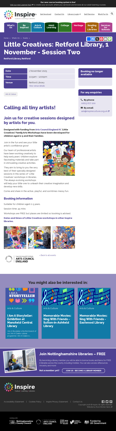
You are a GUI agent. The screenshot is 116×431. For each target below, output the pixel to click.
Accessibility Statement (14, 402)
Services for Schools (105, 27)
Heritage (78, 25)
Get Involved (45, 14)
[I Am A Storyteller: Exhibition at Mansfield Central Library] (22, 313)
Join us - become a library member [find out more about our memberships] (83, 371)
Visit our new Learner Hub (20, 5)
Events (25, 38)
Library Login (73, 14)
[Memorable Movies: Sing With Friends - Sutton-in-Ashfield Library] (58, 313)
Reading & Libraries (92, 27)
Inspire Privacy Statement (57, 402)
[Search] (112, 13)
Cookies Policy (35, 402)
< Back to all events (47, 255)
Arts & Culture (38, 26)
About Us (33, 14)
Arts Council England (46, 129)
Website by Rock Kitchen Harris (98, 407)
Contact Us (59, 14)
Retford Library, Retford (17, 58)
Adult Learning (51, 26)
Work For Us (103, 14)
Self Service (89, 14)
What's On (10, 26)
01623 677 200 (88, 103)
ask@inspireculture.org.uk (94, 111)
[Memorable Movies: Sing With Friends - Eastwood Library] (94, 313)
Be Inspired (24, 26)
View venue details (37, 86)
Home (6, 38)
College (65, 25)
